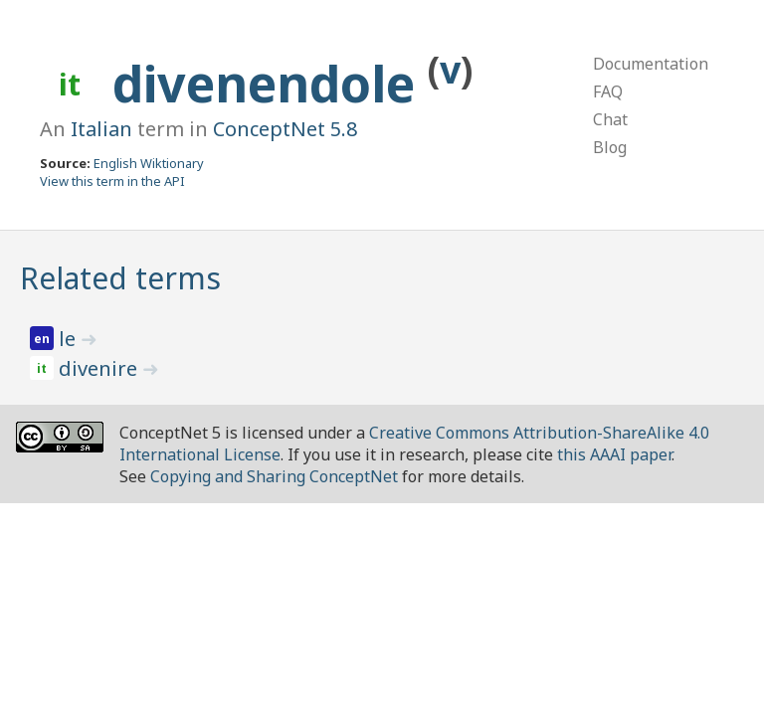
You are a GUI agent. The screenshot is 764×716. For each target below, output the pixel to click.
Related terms (120, 278)
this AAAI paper (614, 454)
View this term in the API (112, 181)
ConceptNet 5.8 (285, 128)
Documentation (650, 64)
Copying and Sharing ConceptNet (274, 476)
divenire (100, 368)
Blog (610, 147)
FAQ (608, 91)
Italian (101, 128)
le (70, 338)
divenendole (270, 83)
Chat (610, 119)
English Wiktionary (149, 163)
